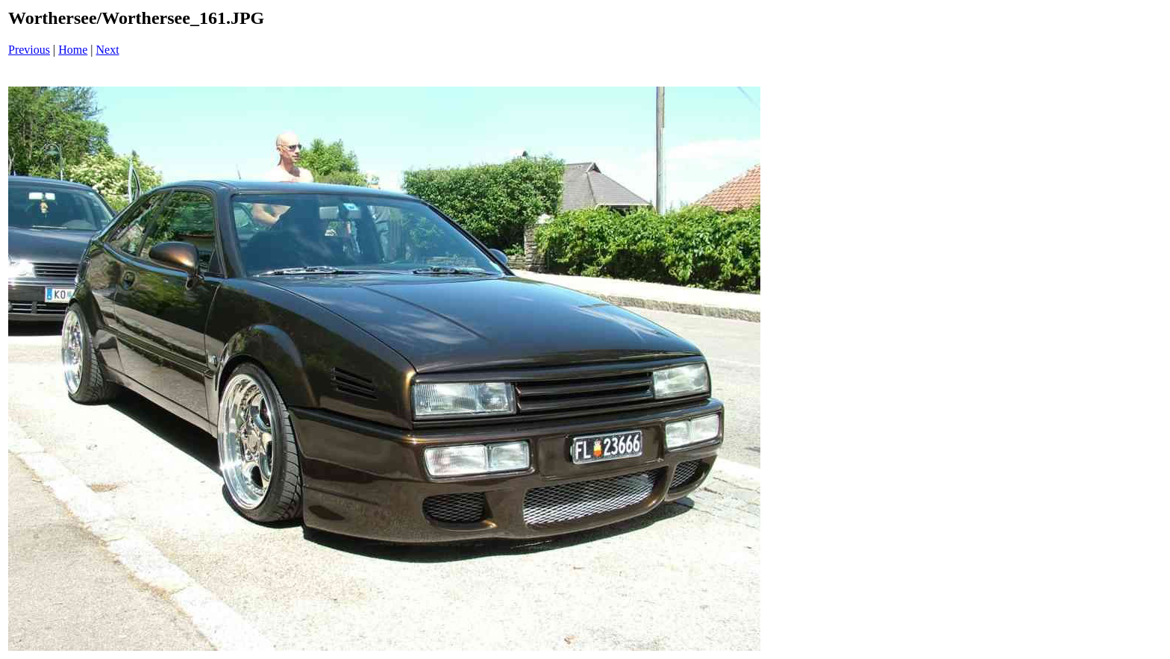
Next (107, 49)
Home (72, 49)
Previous (29, 49)
